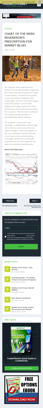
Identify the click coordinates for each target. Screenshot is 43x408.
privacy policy (30, 2)
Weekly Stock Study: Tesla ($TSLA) (21, 268)
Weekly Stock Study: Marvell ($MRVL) (22, 289)
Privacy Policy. (20, 235)
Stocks (23, 272)
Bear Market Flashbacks (21, 298)
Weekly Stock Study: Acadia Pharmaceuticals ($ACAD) (22, 308)
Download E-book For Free (22, 368)
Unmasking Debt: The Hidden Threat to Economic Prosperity (23, 279)
